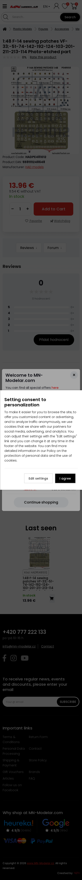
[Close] (74, 375)
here (55, 387)
